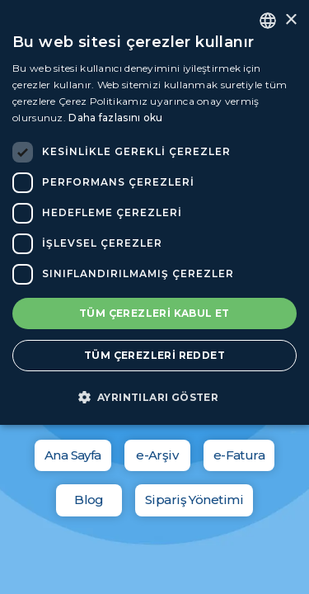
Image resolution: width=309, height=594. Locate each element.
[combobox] (268, 20)
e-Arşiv (157, 455)
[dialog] (154, 212)
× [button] (290, 20)
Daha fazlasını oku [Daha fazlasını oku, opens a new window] (115, 117)
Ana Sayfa (72, 455)
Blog (89, 499)
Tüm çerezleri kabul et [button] (154, 313)
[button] (154, 397)
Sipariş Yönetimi (194, 499)
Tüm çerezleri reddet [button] (154, 355)
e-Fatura (239, 455)
